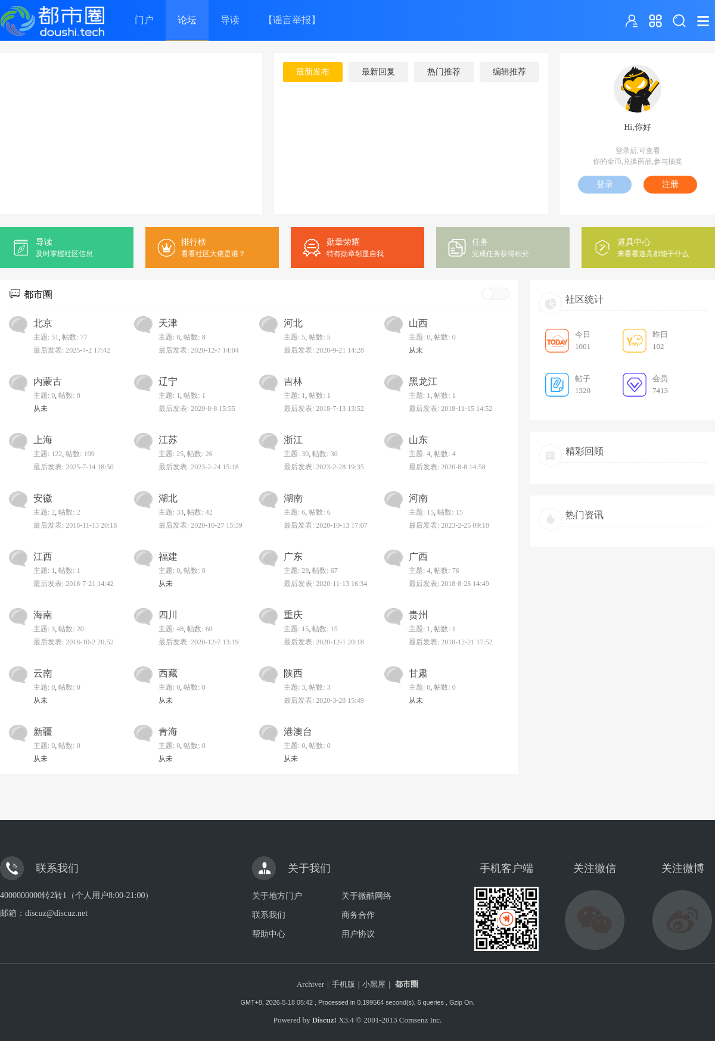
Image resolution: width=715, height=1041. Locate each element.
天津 (168, 323)
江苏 (168, 440)
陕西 (293, 673)
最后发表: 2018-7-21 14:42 (73, 583)
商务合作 (358, 915)
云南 (42, 673)
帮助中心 (268, 934)
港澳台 (298, 732)
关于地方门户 (277, 896)
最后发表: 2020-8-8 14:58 (447, 467)
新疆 (42, 732)
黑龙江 (423, 381)
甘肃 (418, 673)
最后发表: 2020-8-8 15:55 (196, 408)
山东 (418, 440)
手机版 (343, 984)
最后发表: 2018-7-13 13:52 (324, 408)
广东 (293, 556)
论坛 (187, 20)
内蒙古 (47, 381)
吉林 (293, 381)
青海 (168, 732)
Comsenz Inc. (420, 1019)
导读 (230, 20)
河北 (293, 323)
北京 (42, 323)
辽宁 (168, 381)
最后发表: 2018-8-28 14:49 (449, 583)
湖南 (293, 498)
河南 (418, 498)
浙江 (293, 440)
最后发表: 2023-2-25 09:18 (449, 525)
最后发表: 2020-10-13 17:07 (326, 525)
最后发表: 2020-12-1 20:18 (324, 642)
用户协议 (358, 934)
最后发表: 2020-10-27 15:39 (200, 525)
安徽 (42, 498)
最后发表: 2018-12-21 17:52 (451, 642)
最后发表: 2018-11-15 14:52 (450, 408)
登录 (604, 184)
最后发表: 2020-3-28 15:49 (324, 700)
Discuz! (324, 1019)
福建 (168, 556)
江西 (42, 556)
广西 (418, 556)
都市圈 (38, 294)
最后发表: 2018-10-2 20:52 (73, 642)
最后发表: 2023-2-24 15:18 (198, 467)
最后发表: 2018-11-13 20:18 (75, 525)
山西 (418, 323)
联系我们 (268, 915)
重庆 (293, 615)
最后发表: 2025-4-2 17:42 (71, 350)
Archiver (310, 984)
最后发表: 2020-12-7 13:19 (198, 642)
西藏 (168, 673)
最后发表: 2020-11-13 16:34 (325, 583)
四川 (168, 615)
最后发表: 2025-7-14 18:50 (73, 467)
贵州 (418, 615)
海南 (42, 615)
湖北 (168, 498)
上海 (42, 440)
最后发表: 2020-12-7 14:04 (198, 350)
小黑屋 (374, 984)
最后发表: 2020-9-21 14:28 (324, 350)
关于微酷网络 (366, 896)
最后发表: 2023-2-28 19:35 (324, 467)
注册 (670, 184)
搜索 (679, 21)
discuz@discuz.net (56, 913)
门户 (144, 20)
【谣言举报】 (292, 20)
